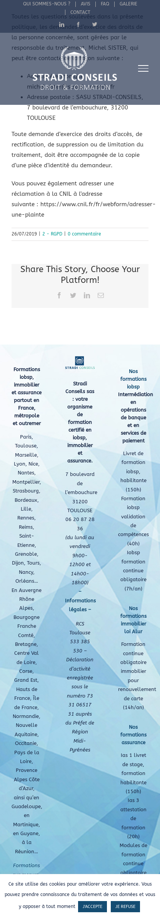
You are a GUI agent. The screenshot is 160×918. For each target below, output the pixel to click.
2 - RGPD (52, 234)
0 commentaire (84, 234)
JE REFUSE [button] (125, 906)
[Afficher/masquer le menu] (143, 68)
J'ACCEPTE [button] (92, 906)
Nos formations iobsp (133, 379)
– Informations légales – (80, 600)
